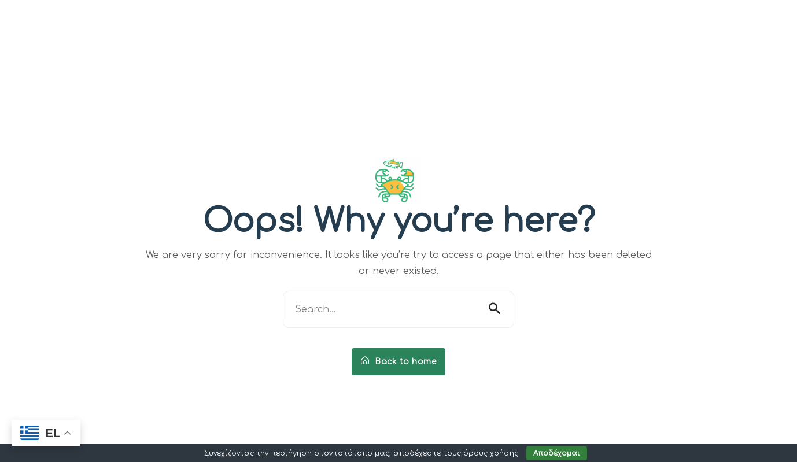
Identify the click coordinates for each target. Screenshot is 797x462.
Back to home (398, 361)
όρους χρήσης (490, 453)
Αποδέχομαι (556, 453)
